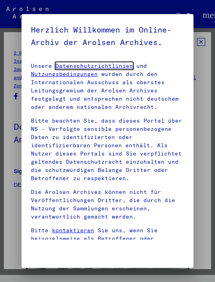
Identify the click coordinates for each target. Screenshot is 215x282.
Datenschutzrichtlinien (94, 65)
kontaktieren (73, 230)
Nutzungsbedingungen (64, 74)
